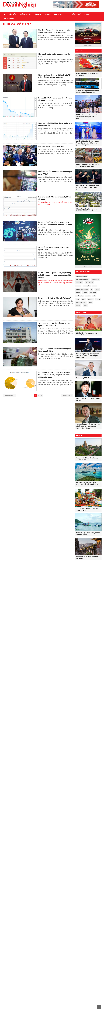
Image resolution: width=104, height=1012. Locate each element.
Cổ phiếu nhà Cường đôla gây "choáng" (54, 298)
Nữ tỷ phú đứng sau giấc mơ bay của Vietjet (88, 334)
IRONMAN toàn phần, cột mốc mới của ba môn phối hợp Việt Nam (87, 116)
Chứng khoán (25, 14)
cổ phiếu (78, 292)
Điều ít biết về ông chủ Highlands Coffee (88, 399)
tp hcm (85, 305)
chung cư (90, 299)
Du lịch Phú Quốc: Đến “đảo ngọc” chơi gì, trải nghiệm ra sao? (87, 484)
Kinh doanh (58, 14)
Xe (67, 14)
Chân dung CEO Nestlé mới (86, 378)
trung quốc (86, 286)
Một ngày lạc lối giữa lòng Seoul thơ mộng (87, 557)
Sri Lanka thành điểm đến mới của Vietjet (87, 74)
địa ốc (98, 299)
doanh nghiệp (79, 295)
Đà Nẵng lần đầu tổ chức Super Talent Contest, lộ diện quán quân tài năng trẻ (87, 143)
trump (77, 299)
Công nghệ (76, 14)
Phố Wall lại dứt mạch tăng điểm (51, 146)
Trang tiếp (66, 396)
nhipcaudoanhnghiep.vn (82, 279)
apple (83, 299)
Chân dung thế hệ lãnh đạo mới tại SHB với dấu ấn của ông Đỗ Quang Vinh (87, 355)
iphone (90, 302)
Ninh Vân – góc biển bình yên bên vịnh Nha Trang (88, 533)
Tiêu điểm (12, 14)
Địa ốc (48, 14)
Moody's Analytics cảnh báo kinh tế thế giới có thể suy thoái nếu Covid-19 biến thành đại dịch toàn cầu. (55, 283)
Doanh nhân (9, 18)
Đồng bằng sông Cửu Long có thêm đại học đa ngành (87, 210)
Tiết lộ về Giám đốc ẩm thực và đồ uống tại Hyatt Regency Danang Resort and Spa (88, 426)
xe (91, 289)
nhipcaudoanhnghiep (81, 276)
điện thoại (93, 292)
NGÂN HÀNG (79, 282)
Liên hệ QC (77, 9)
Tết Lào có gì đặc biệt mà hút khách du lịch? (87, 509)
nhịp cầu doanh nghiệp (82, 289)
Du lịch (87, 14)
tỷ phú (85, 292)
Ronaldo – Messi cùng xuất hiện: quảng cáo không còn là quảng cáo (88, 187)
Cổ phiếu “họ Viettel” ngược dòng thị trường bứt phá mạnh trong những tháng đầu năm (55, 224)
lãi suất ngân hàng (80, 302)
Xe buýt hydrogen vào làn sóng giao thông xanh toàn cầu (87, 91)
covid (97, 289)
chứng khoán (95, 279)
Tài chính (38, 14)
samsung (78, 305)
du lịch (88, 295)
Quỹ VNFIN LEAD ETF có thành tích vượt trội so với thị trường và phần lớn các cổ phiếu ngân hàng (54, 374)
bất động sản (89, 282)
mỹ (94, 295)
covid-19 (78, 286)
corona (94, 286)
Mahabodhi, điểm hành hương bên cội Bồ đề (87, 459)
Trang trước (9, 396)
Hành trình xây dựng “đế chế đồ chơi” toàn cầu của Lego (88, 165)
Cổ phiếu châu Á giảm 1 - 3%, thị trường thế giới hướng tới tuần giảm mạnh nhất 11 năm (54, 275)
